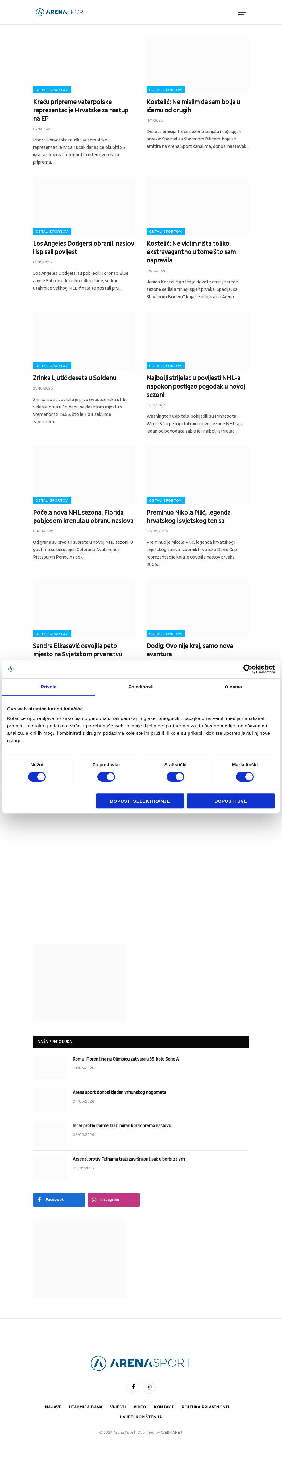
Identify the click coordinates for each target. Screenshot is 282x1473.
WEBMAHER (171, 1432)
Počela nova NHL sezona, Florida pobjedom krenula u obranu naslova (83, 517)
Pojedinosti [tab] (141, 686)
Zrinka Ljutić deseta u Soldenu (74, 378)
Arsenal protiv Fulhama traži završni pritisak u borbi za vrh (129, 1159)
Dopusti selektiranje (140, 801)
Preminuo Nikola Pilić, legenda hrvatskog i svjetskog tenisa (188, 517)
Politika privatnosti (205, 1407)
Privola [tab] (48, 686)
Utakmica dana (86, 1407)
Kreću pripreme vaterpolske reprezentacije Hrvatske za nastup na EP (80, 110)
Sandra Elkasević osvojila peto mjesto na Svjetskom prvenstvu (77, 650)
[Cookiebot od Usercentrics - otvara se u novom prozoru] (248, 669)
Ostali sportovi (52, 90)
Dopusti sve (230, 801)
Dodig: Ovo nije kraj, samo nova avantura (190, 650)
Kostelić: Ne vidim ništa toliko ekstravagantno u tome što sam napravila (191, 252)
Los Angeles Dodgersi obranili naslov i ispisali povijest (83, 248)
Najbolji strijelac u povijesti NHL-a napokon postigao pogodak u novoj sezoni (196, 387)
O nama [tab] (233, 686)
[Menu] (242, 12)
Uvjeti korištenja (141, 1417)
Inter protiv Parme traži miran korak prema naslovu (122, 1125)
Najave (53, 1407)
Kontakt (164, 1407)
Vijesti (118, 1407)
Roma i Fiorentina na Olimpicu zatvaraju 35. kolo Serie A (126, 1059)
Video (140, 1407)
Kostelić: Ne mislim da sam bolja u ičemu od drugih (193, 106)
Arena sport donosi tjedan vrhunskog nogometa (119, 1092)
